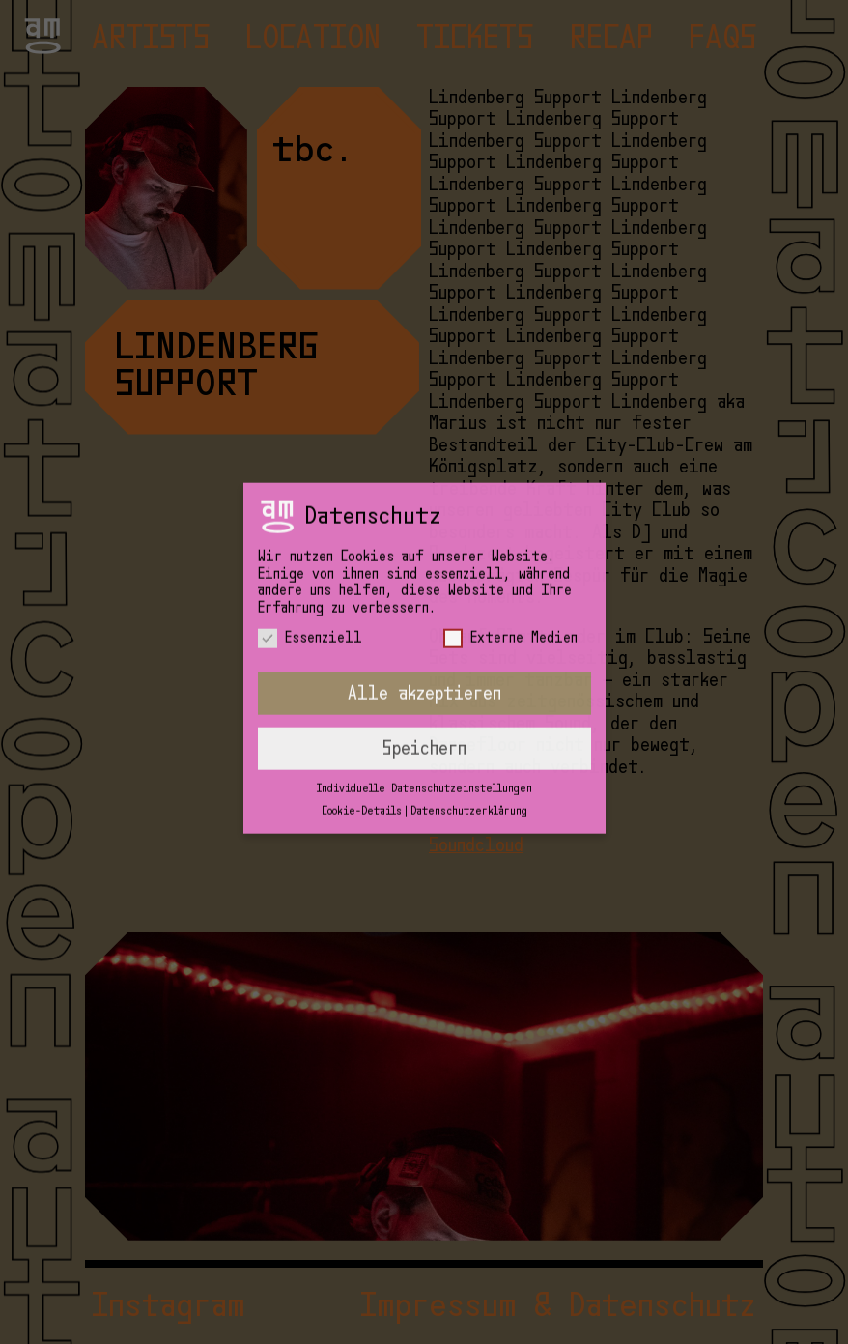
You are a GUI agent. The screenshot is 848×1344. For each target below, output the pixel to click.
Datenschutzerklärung (468, 770)
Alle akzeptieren (424, 653)
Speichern (424, 709)
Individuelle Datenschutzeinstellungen (424, 749)
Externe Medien (510, 598)
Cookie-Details (362, 770)
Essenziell (310, 598)
